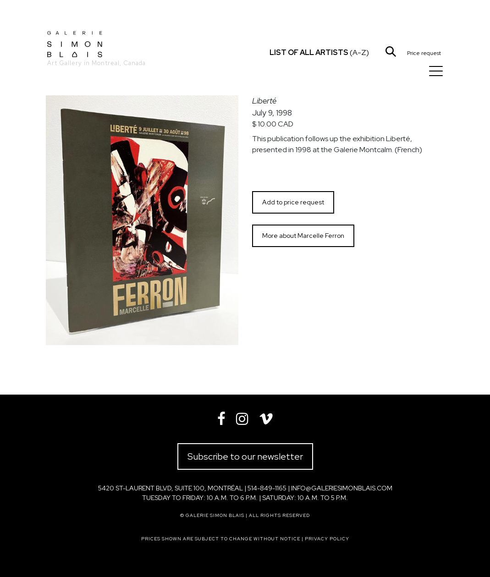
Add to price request (293, 202)
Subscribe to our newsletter (245, 456)
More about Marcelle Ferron (303, 235)
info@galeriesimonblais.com (341, 488)
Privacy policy (327, 539)
